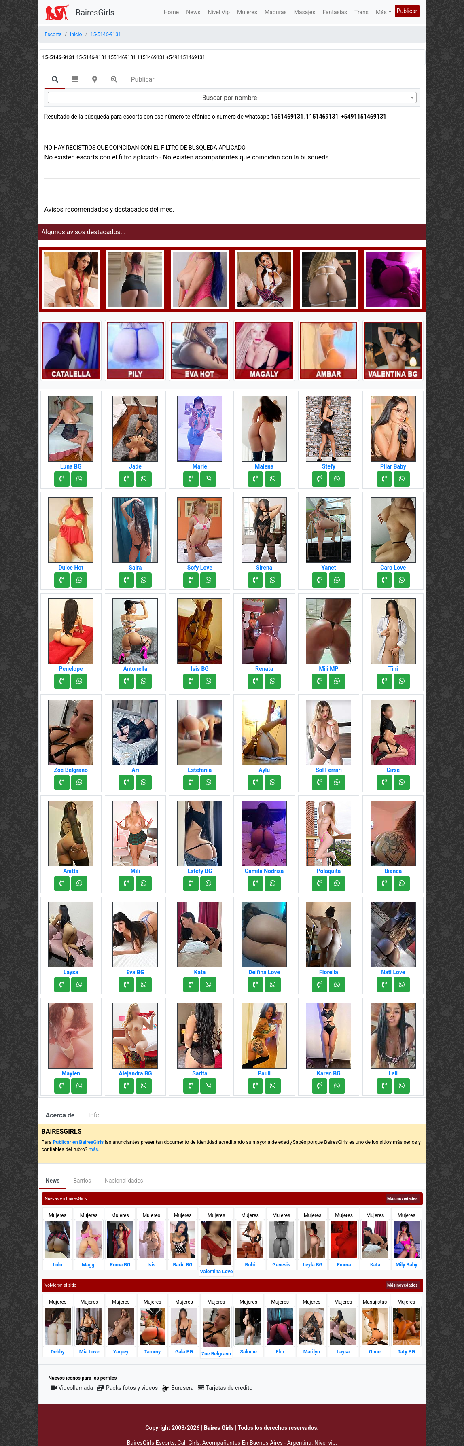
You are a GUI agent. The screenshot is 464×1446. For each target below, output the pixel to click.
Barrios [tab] (82, 1180)
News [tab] (53, 1180)
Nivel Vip (219, 12)
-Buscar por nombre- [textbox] (229, 98)
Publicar (407, 11)
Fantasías (334, 12)
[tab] (55, 80)
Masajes (305, 12)
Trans (361, 12)
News (193, 12)
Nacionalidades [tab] (124, 1180)
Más (381, 12)
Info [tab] (93, 1115)
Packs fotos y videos (127, 1388)
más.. (95, 1149)
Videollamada (72, 1388)
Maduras (276, 12)
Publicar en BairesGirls (78, 1142)
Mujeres (247, 12)
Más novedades (402, 1198)
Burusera (177, 1388)
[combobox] (232, 97)
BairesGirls (95, 12)
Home (171, 12)
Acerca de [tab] (60, 1115)
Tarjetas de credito (225, 1388)
